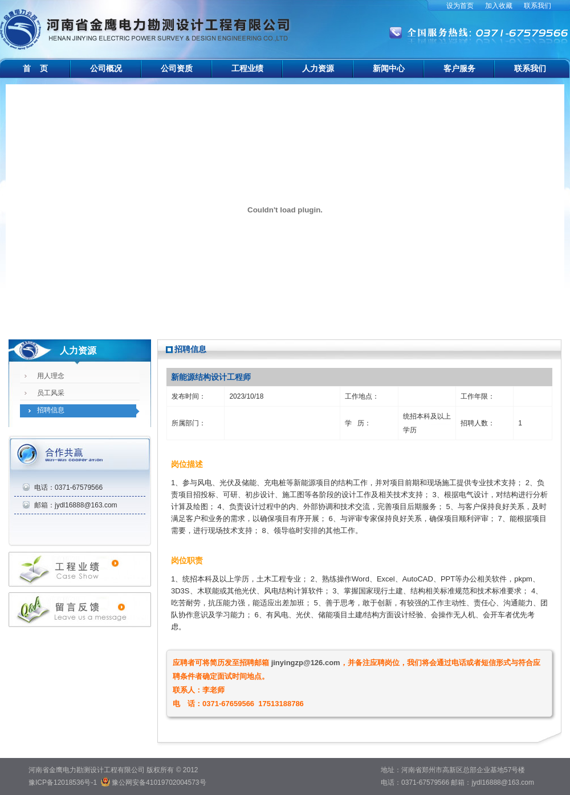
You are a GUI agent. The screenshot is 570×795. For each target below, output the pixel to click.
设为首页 (460, 6)
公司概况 (106, 68)
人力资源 (318, 68)
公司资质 (177, 68)
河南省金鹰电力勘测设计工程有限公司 (146, 23)
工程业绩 (247, 68)
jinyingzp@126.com (305, 662)
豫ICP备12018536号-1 (62, 782)
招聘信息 (50, 410)
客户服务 (459, 68)
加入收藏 (498, 6)
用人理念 (50, 376)
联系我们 (537, 6)
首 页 (35, 68)
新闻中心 (389, 68)
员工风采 (50, 393)
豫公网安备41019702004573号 (159, 782)
